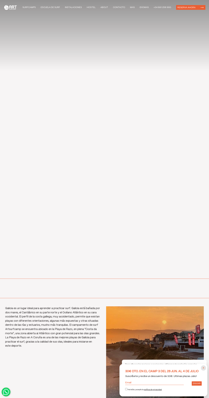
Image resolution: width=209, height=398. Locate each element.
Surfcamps (29, 7)
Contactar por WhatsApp (6, 392)
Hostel (91, 7)
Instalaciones (73, 7)
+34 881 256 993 (162, 7)
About (104, 7)
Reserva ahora (186, 8)
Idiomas (144, 7)
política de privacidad (153, 389)
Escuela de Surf (50, 7)
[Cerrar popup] (203, 368)
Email (154, 382)
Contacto (119, 7)
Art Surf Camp (11, 7)
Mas (132, 7)
